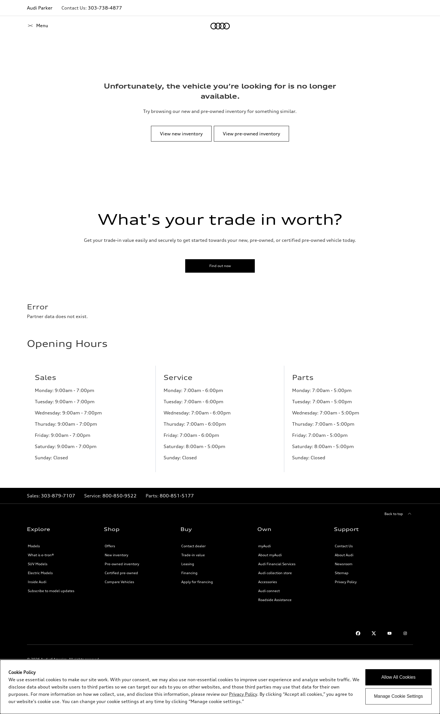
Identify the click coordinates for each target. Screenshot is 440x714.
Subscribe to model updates (51, 591)
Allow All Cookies (398, 677)
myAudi (264, 546)
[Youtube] (389, 633)
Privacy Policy (346, 582)
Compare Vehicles (119, 582)
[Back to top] (398, 514)
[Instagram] (405, 633)
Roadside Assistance (275, 600)
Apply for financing (197, 582)
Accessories (267, 582)
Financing (189, 573)
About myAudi (270, 555)
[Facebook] (358, 633)
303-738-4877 (105, 8)
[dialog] (220, 687)
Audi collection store (275, 573)
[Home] (36, 26)
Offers (110, 546)
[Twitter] (374, 633)
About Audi (344, 555)
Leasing (187, 564)
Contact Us (344, 546)
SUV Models (37, 564)
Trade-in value (193, 555)
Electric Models (40, 573)
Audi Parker (39, 8)
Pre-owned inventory (122, 564)
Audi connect (269, 591)
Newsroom (343, 564)
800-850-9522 (119, 496)
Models (34, 546)
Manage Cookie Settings (398, 696)
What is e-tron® (41, 555)
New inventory (116, 555)
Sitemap (342, 573)
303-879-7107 (58, 496)
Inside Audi (37, 582)
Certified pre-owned (121, 573)
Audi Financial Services (276, 564)
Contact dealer (193, 546)
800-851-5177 (177, 496)
